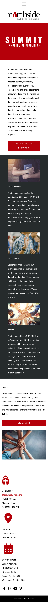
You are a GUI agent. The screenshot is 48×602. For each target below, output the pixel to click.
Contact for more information (24, 146)
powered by (24, 599)
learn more (24, 423)
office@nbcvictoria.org (12, 495)
